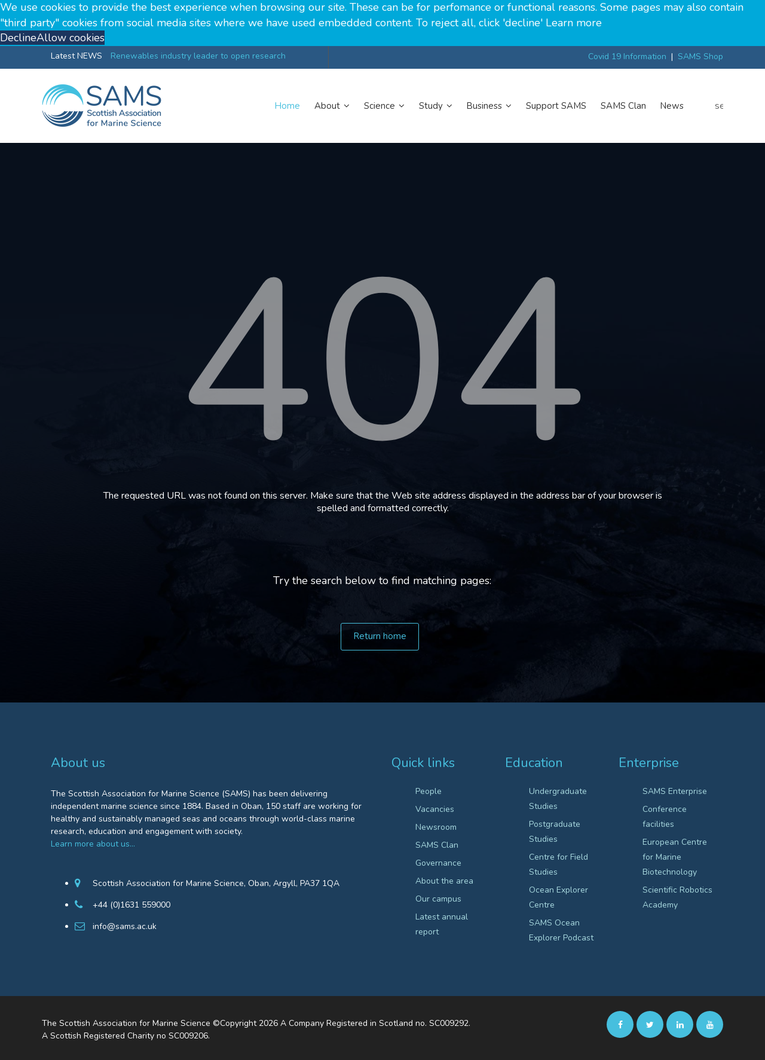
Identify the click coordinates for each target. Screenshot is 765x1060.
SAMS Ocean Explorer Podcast (561, 930)
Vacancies (434, 809)
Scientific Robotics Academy (677, 897)
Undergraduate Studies (558, 799)
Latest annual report (441, 924)
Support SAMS (556, 106)
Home (287, 106)
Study (435, 106)
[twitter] (650, 1024)
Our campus (438, 899)
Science (384, 106)
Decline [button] (18, 37)
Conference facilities (664, 817)
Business (489, 106)
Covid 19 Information (627, 56)
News (672, 106)
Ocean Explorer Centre (558, 897)
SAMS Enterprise (674, 791)
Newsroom (436, 827)
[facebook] (620, 1024)
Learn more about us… (93, 844)
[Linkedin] (679, 1024)
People (428, 791)
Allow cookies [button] (70, 37)
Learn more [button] (574, 23)
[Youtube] (709, 1024)
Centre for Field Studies (558, 864)
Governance (438, 863)
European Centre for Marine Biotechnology (674, 857)
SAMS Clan (623, 106)
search (719, 106)
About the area (444, 881)
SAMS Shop (700, 56)
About (332, 106)
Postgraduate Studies (554, 831)
